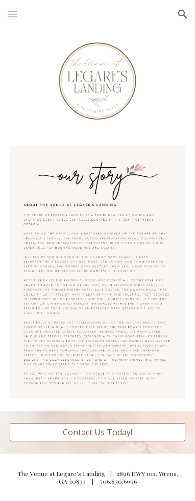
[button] (12, 14)
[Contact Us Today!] (97, 432)
